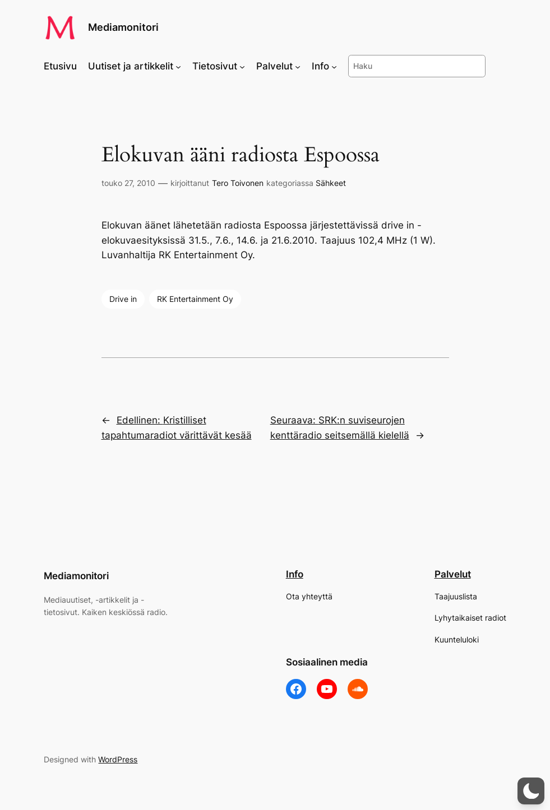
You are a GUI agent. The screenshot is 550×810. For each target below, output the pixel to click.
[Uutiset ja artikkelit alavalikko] (178, 66)
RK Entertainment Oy (195, 299)
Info (294, 574)
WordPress (117, 759)
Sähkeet (331, 183)
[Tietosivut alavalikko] (242, 66)
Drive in (123, 299)
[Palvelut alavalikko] (298, 66)
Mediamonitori (123, 27)
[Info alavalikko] (334, 66)
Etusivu (60, 66)
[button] (530, 791)
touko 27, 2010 (128, 183)
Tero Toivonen (238, 183)
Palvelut (453, 574)
